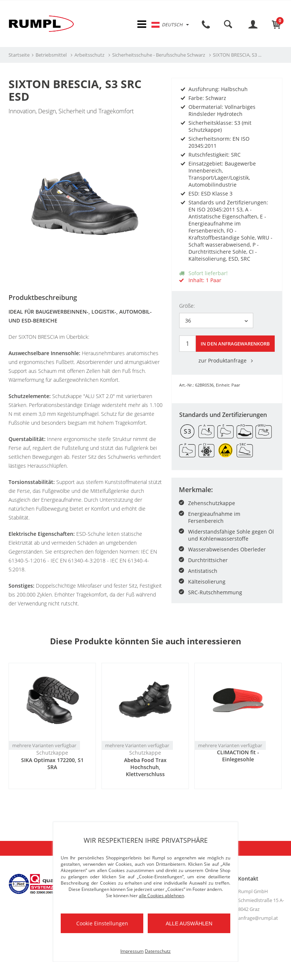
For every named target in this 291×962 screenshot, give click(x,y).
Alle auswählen (188, 923)
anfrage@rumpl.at (258, 918)
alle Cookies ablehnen (161, 895)
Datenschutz (158, 951)
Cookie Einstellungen (102, 923)
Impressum (132, 951)
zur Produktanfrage (226, 360)
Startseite (19, 56)
